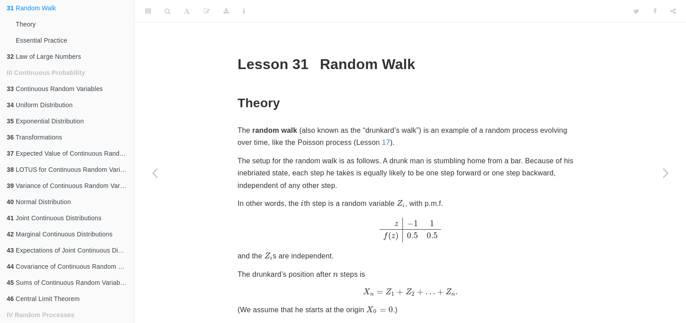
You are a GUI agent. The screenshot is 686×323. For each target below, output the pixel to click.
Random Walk (31, 8)
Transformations (34, 137)
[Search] (167, 11)
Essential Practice (41, 40)
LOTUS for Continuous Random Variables (70, 169)
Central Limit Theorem (43, 298)
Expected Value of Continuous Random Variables (70, 153)
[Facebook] (655, 11)
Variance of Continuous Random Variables (70, 185)
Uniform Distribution (40, 105)
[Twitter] (636, 11)
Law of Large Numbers (44, 56)
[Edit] (207, 11)
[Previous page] (155, 172)
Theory (26, 24)
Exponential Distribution (45, 121)
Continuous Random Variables (55, 88)
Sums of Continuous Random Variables (67, 282)
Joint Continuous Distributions (54, 218)
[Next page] (666, 172)
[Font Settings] (187, 11)
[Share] (673, 11)
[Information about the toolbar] (244, 11)
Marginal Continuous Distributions (60, 234)
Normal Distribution (39, 201)
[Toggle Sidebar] (148, 11)
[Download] (226, 11)
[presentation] (302, 203)
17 (386, 142)
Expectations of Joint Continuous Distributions (70, 250)
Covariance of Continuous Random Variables (70, 266)
